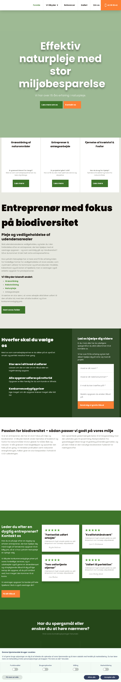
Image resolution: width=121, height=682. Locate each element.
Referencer (69, 5)
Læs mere (58, 177)
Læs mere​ (19, 177)
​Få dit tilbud (10, 591)
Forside (36, 5)
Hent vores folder (12, 307)
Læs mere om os (48, 105)
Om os (96, 5)
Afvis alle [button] (91, 677)
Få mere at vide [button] (12, 677)
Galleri (84, 5)
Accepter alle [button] (109, 677)
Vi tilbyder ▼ (52, 5)
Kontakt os (71, 105)
